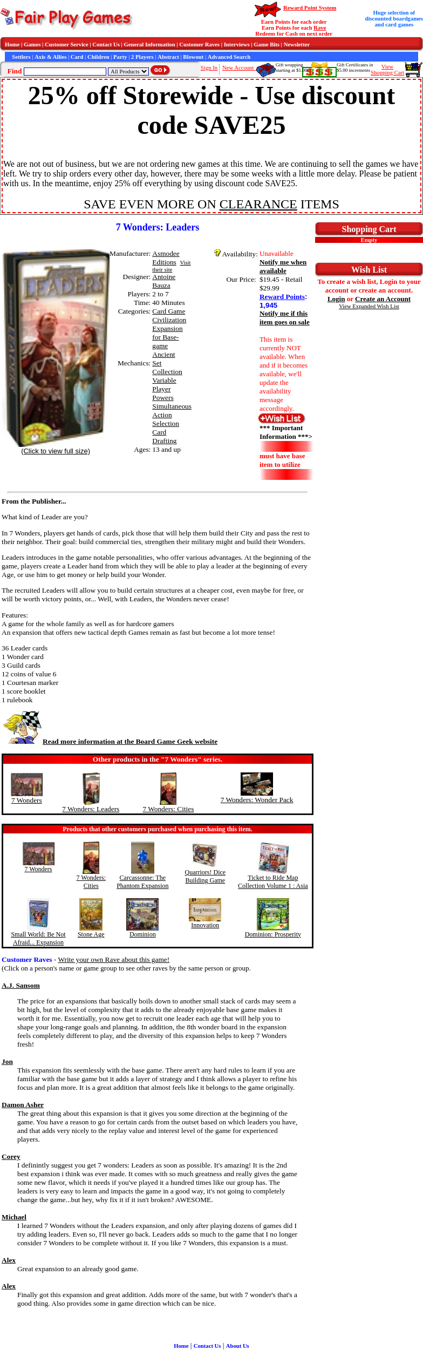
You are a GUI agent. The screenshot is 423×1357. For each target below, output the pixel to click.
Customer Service (66, 45)
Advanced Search (229, 57)
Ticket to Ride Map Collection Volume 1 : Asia (273, 882)
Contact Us (106, 45)
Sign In (209, 68)
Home (12, 45)
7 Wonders (26, 800)
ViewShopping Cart (387, 70)
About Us (237, 1346)
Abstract (168, 57)
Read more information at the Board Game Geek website (109, 741)
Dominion (142, 934)
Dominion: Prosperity (273, 934)
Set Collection (167, 367)
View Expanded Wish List (369, 306)
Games (32, 45)
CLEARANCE (258, 204)
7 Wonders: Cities (168, 809)
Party (120, 57)
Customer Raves (199, 45)
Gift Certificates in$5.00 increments (355, 67)
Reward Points (282, 297)
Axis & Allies (50, 57)
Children (98, 57)
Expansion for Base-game (167, 337)
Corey (11, 1156)
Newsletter (297, 45)
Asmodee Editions (165, 257)
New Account (238, 68)
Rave (319, 28)
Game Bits (266, 45)
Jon (7, 1061)
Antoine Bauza (163, 281)
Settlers (21, 57)
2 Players (142, 57)
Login (336, 299)
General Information (149, 45)
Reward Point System (309, 8)
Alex (9, 1260)
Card (77, 57)
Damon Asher (23, 1105)
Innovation (205, 925)
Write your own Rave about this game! (113, 959)
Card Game (168, 311)
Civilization (169, 320)
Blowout (193, 57)
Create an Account (383, 299)
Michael (14, 1217)
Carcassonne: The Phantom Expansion (142, 882)
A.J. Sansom (21, 985)
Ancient (163, 354)
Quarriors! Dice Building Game (205, 876)
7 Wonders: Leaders (90, 809)
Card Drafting (164, 436)
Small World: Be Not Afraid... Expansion (38, 938)
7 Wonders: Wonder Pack (257, 800)
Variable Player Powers (164, 389)
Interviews (237, 45)
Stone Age (91, 934)
